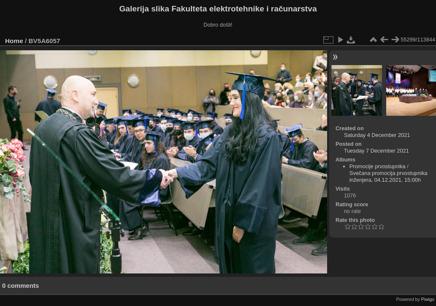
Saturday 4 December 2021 (377, 135)
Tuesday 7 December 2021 (376, 151)
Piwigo (427, 299)
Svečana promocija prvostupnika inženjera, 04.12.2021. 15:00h (388, 176)
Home (14, 40)
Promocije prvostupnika (377, 166)
